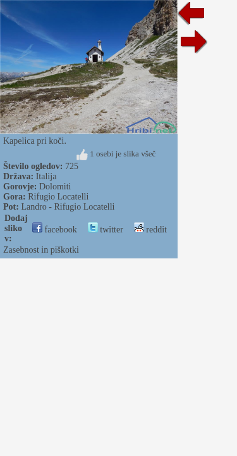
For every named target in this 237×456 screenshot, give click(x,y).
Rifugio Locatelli (58, 196)
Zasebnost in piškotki (41, 250)
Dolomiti (55, 186)
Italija (46, 176)
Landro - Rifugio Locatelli (67, 207)
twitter (105, 229)
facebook (54, 229)
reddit (150, 229)
